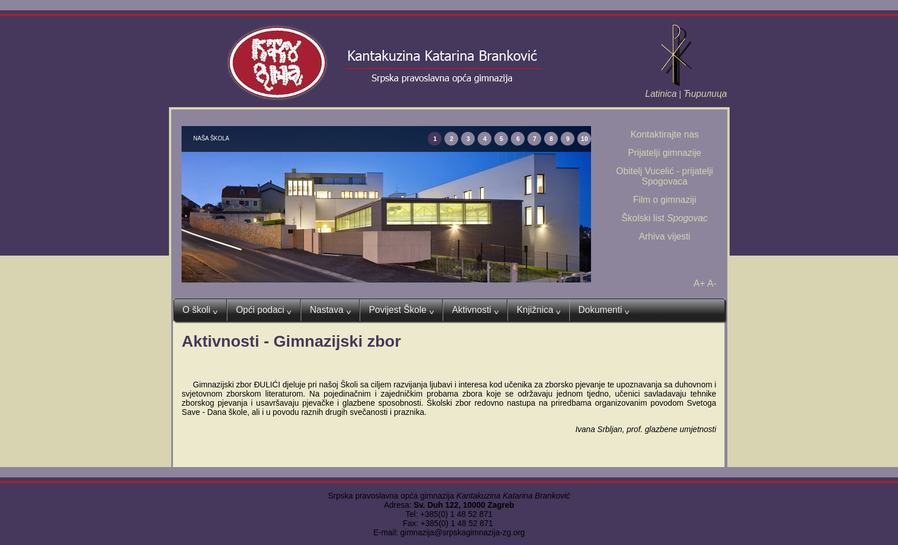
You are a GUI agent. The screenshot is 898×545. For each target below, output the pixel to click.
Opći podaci (264, 310)
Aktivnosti (475, 310)
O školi (200, 310)
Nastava (330, 310)
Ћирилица (705, 94)
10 (584, 138)
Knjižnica (539, 310)
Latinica (661, 94)
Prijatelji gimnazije (664, 153)
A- (711, 283)
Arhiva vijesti (665, 236)
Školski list (664, 218)
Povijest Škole (401, 310)
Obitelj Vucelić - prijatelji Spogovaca (664, 176)
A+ (699, 283)
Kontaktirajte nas (665, 134)
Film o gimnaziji (664, 200)
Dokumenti (603, 310)
